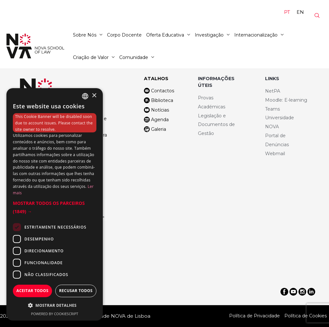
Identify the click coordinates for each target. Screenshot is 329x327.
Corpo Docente (124, 35)
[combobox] (85, 96)
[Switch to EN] (300, 12)
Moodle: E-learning (286, 100)
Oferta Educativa (165, 35)
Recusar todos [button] (76, 290)
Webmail (275, 153)
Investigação (209, 35)
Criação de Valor (91, 57)
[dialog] (54, 204)
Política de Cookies (305, 316)
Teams (272, 109)
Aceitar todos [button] (32, 290)
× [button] (94, 95)
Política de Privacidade (254, 316)
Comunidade (133, 57)
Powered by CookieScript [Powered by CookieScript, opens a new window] (54, 313)
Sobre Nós (84, 35)
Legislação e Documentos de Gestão (216, 125)
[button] (54, 207)
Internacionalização (256, 35)
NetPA (272, 91)
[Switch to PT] (287, 12)
